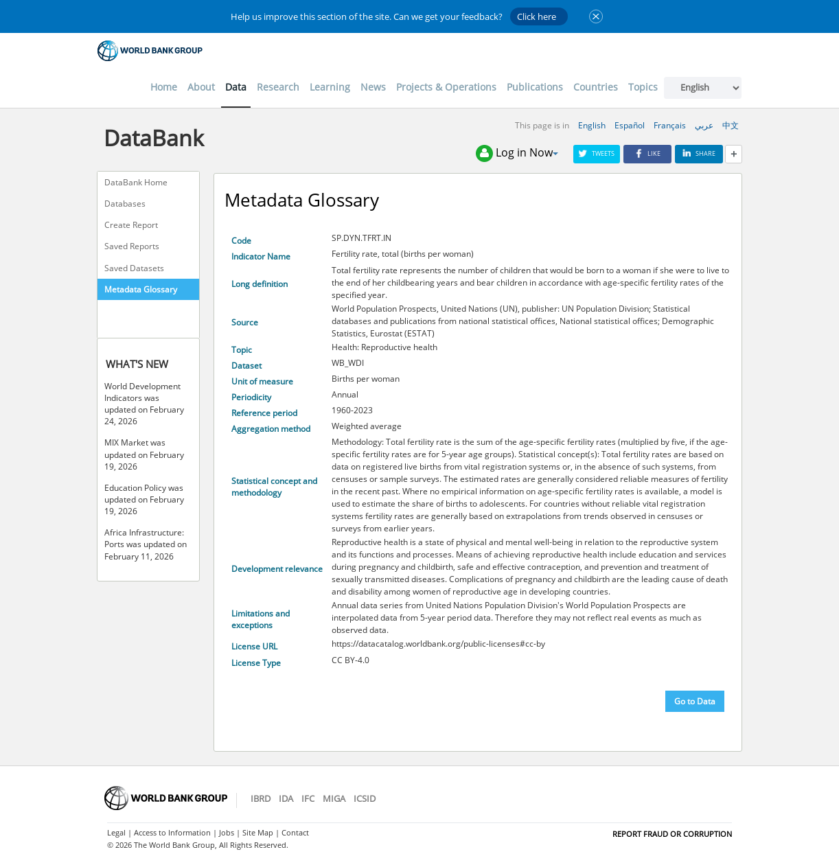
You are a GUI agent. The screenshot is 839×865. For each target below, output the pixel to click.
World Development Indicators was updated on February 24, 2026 (144, 403)
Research (278, 86)
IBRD (261, 798)
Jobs (226, 832)
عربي (704, 125)
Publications (535, 86)
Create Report (131, 225)
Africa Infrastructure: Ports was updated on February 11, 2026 (145, 544)
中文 (730, 125)
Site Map (257, 832)
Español (629, 125)
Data (235, 86)
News (373, 86)
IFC (307, 798)
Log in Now (517, 153)
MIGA (334, 798)
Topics (643, 86)
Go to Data (694, 701)
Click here (536, 16)
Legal (116, 832)
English (592, 125)
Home (163, 86)
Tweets (596, 153)
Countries (595, 86)
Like (647, 153)
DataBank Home (136, 182)
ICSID (365, 798)
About (201, 86)
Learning (330, 86)
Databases (125, 203)
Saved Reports (131, 246)
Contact (295, 832)
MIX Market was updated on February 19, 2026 (144, 454)
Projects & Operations (446, 86)
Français (670, 125)
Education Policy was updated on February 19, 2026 (144, 499)
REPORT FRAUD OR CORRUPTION (672, 834)
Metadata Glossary (140, 289)
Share (698, 153)
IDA (286, 798)
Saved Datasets (134, 268)
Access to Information (172, 832)
